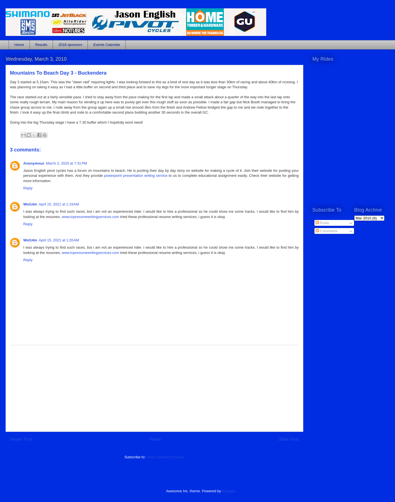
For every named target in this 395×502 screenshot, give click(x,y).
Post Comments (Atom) (165, 457)
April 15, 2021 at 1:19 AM (59, 204)
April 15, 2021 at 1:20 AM (59, 240)
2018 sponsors (70, 45)
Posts (322, 223)
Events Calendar (106, 45)
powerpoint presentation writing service (135, 175)
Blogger (228, 491)
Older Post (288, 439)
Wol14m (30, 204)
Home (19, 45)
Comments (326, 231)
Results (41, 45)
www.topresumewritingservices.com (90, 217)
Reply (28, 188)
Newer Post (21, 439)
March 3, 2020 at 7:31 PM (66, 163)
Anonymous (33, 163)
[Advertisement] (154, 388)
